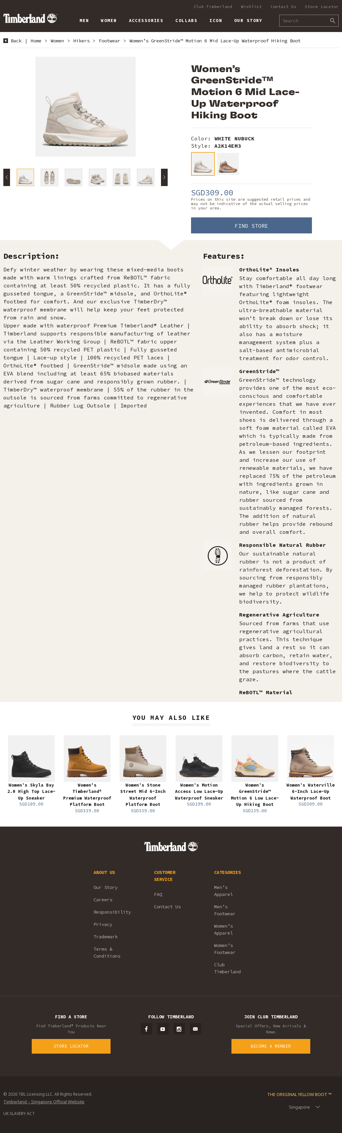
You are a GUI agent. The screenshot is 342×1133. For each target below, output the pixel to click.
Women (57, 41)
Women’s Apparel (223, 929)
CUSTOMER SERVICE (164, 875)
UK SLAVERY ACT (19, 1113)
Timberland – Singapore (30, 18)
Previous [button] (6, 177)
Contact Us (284, 6)
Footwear (109, 41)
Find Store (251, 225)
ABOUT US (104, 872)
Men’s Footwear (224, 910)
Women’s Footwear (224, 948)
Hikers (81, 41)
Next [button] (164, 177)
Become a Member (271, 1046)
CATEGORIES (227, 872)
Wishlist (251, 6)
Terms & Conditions (107, 952)
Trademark (106, 937)
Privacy (103, 924)
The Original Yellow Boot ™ (299, 1094)
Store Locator (322, 6)
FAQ (158, 894)
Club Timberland (213, 6)
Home (36, 41)
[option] (85, 107)
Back (16, 41)
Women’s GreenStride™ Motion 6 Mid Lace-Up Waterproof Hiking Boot (215, 41)
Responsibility (112, 912)
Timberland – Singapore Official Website (43, 1102)
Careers (103, 900)
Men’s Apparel (223, 890)
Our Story (106, 887)
